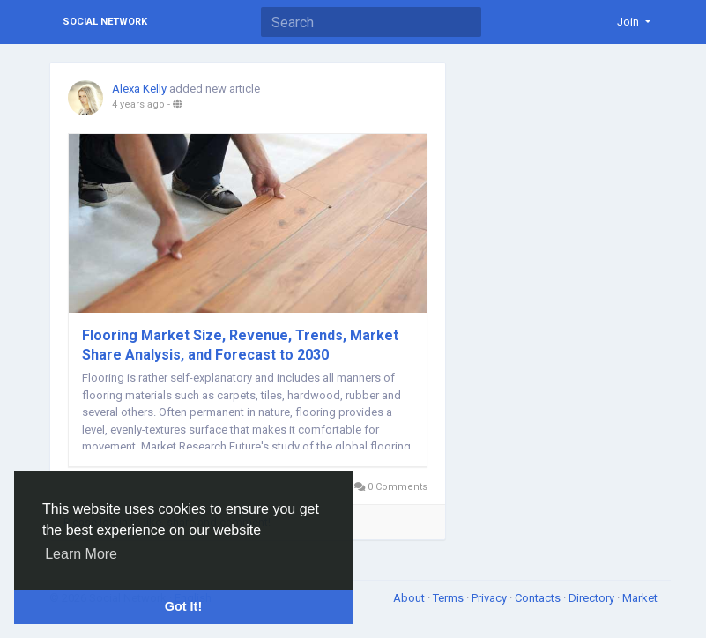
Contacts (539, 598)
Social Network (105, 21)
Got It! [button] (183, 606)
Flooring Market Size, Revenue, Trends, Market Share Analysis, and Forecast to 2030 (240, 345)
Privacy (490, 598)
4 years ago (138, 104)
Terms (449, 598)
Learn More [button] (81, 553)
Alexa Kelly (139, 88)
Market (640, 598)
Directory (593, 598)
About (410, 598)
